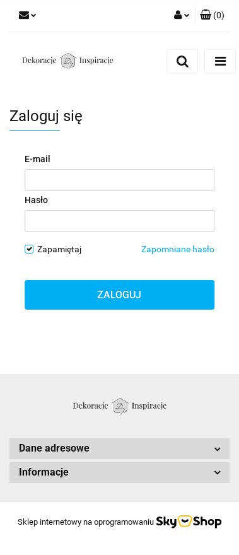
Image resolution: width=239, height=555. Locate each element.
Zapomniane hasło (177, 249)
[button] (212, 16)
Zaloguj (119, 295)
